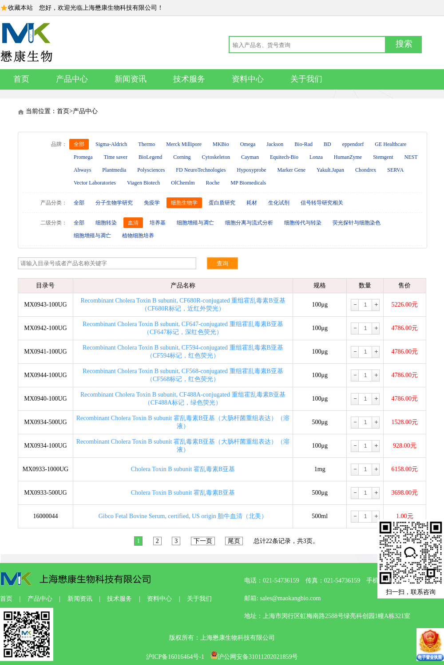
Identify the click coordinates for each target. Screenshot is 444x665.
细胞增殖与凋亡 (195, 223)
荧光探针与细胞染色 (357, 223)
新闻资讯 (131, 79)
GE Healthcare (390, 144)
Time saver (115, 157)
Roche (213, 183)
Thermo (146, 144)
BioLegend (150, 157)
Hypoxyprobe (251, 170)
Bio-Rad (303, 144)
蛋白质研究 (222, 203)
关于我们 (306, 79)
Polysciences (151, 170)
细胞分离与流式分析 (249, 223)
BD (327, 144)
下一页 (203, 541)
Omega (248, 144)
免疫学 (152, 203)
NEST (411, 157)
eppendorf (353, 144)
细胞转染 (106, 223)
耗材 (251, 203)
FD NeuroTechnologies (201, 170)
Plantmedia (114, 170)
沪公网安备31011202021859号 (254, 656)
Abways (82, 170)
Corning (181, 157)
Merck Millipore (184, 144)
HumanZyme (348, 157)
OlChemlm (182, 183)
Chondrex (365, 170)
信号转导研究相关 (322, 203)
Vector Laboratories (95, 183)
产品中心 (72, 79)
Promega (83, 157)
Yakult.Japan (330, 170)
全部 (79, 144)
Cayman (250, 157)
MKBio (221, 144)
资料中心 (248, 79)
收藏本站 (20, 7)
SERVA (395, 170)
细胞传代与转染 (302, 223)
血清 (133, 223)
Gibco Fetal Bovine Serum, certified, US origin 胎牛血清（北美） (183, 516)
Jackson (274, 144)
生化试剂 (278, 203)
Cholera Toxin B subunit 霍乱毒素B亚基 (183, 469)
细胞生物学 (184, 203)
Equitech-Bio (284, 157)
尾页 (234, 541)
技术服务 (189, 79)
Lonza (316, 157)
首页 (21, 79)
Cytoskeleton (216, 157)
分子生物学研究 (114, 203)
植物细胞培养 (138, 235)
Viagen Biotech (143, 183)
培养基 (158, 223)
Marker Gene (291, 170)
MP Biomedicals (248, 183)
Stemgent (383, 157)
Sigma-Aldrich (111, 144)
